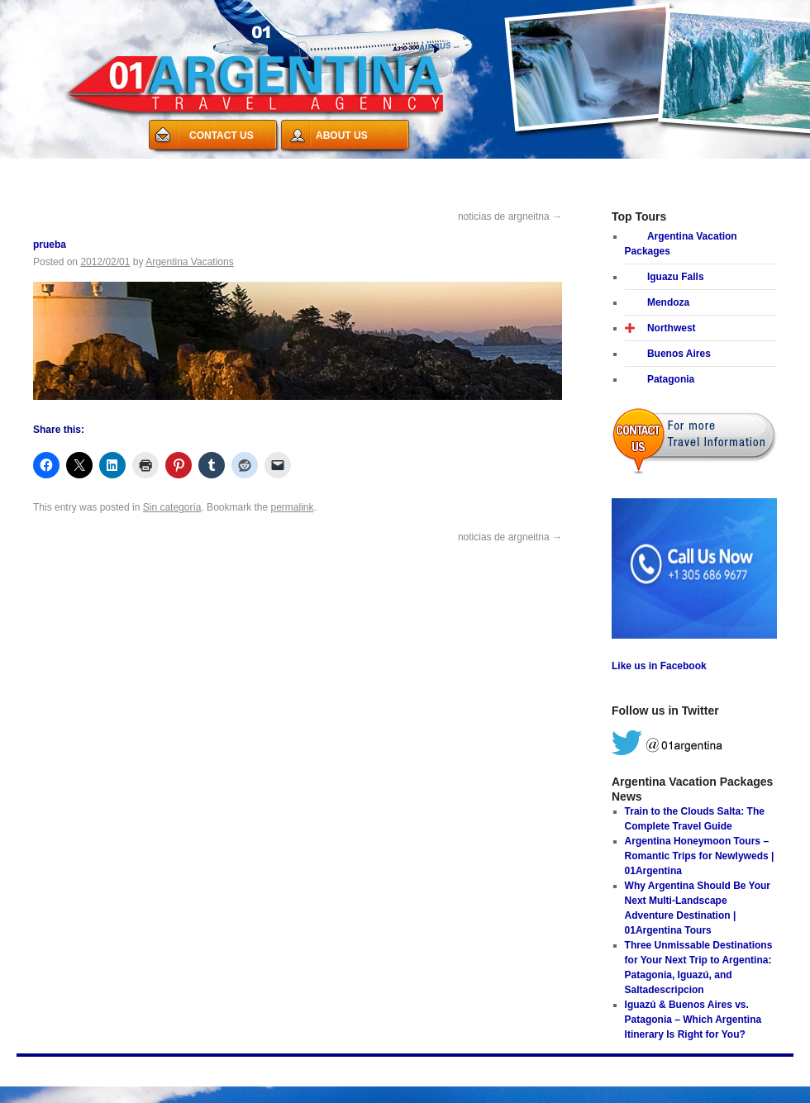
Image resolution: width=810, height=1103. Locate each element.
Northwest (671, 328)
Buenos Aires (679, 353)
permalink (292, 507)
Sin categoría (172, 507)
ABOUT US (342, 135)
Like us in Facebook (659, 666)
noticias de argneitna (510, 216)
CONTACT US (221, 135)
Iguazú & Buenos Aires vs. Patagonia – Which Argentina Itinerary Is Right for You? (693, 1019)
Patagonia (670, 379)
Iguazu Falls (675, 277)
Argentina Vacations (189, 262)
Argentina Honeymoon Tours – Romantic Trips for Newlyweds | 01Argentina (699, 856)
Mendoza (668, 302)
